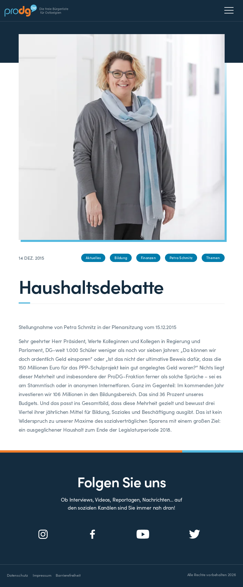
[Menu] (230, 10)
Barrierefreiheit (68, 575)
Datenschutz (17, 575)
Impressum (42, 575)
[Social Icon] (43, 534)
